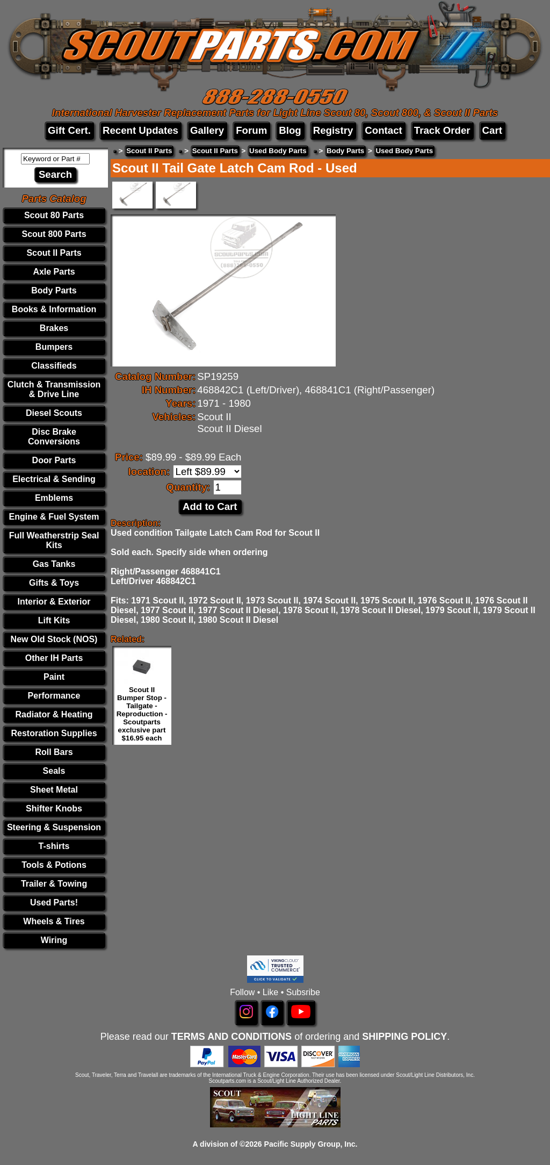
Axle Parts (54, 271)
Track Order (442, 130)
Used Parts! (54, 902)
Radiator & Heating (54, 714)
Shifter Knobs (54, 808)
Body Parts (53, 290)
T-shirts (54, 846)
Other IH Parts (54, 658)
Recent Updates (140, 130)
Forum (251, 130)
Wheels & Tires (53, 921)
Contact (383, 130)
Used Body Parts (278, 151)
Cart (492, 130)
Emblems (54, 497)
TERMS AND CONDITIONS (231, 1036)
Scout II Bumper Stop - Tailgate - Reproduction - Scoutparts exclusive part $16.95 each (142, 714)
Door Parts (54, 460)
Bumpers (54, 346)
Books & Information (54, 309)
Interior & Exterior (54, 601)
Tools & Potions (53, 864)
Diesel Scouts (54, 413)
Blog (290, 130)
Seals (54, 770)
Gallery (207, 130)
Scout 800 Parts (53, 234)
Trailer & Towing (54, 883)
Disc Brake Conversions (54, 436)
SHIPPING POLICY (404, 1036)
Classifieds (53, 365)
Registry (333, 130)
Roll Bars (54, 752)
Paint (54, 676)
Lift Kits (54, 620)
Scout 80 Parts (54, 215)
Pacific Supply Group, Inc (310, 1144)
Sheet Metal (54, 789)
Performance (54, 695)
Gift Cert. (69, 130)
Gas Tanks (54, 564)
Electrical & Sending (54, 479)
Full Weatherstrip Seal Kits (54, 540)
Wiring (54, 940)
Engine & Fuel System (54, 516)
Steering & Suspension (54, 827)
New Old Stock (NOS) (54, 639)
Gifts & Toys (54, 582)
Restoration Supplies (54, 733)
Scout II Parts (53, 252)
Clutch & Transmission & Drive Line (54, 389)
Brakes (54, 328)
